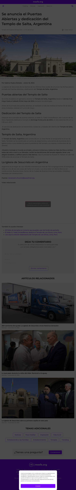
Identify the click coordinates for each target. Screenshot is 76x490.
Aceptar (38, 486)
